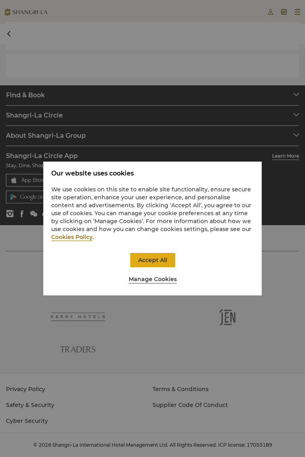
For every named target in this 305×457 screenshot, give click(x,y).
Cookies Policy (72, 237)
